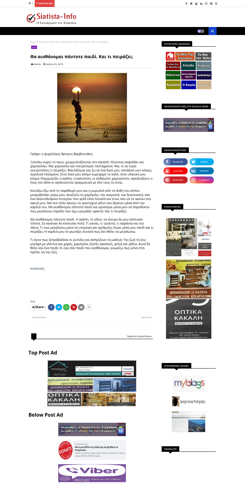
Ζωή (51, 42)
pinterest (178, 179)
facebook (178, 161)
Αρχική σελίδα (38, 42)
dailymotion (175, 189)
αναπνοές (37, 268)
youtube (178, 170)
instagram (204, 179)
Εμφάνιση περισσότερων (139, 336)
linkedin (204, 170)
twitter (204, 161)
